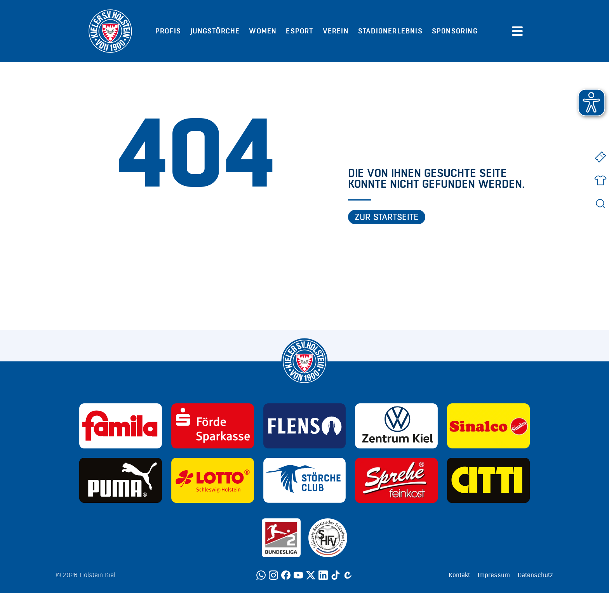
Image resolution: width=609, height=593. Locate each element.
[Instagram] (273, 575)
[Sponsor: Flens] (304, 425)
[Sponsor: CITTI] (488, 480)
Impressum (494, 575)
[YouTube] (298, 575)
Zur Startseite (387, 217)
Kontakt (459, 575)
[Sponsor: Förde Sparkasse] (212, 425)
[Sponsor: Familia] (120, 425)
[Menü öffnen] (517, 31)
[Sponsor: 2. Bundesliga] (281, 537)
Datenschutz (535, 575)
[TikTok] (335, 575)
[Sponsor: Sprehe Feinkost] (396, 480)
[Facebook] (286, 575)
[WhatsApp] (261, 575)
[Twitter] (310, 575)
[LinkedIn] (323, 575)
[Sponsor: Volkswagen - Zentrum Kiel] (396, 425)
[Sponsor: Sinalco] (488, 425)
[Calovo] (348, 575)
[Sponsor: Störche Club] (304, 480)
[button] (591, 102)
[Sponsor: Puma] (120, 480)
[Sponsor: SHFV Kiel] (327, 537)
